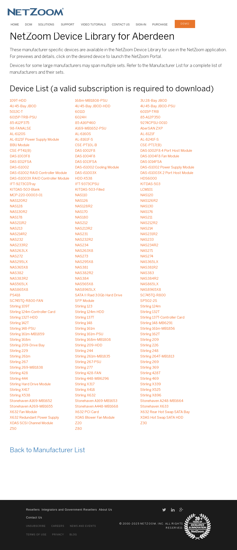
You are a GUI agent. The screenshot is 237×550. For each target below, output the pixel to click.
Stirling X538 (20, 395)
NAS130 (146, 206)
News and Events (83, 526)
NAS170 (81, 212)
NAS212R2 (149, 223)
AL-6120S (17, 134)
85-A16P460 (85, 123)
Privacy (58, 534)
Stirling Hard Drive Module (30, 384)
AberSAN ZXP (151, 128)
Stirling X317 (84, 384)
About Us (105, 509)
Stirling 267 (19, 362)
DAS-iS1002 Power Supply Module (167, 167)
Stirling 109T (20, 306)
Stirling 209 (149, 339)
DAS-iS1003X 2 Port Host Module (166, 173)
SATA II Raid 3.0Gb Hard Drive (98, 295)
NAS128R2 (84, 206)
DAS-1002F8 (85, 150)
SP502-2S (148, 301)
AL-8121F (147, 134)
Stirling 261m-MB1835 (92, 356)
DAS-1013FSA (86, 162)
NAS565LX (19, 284)
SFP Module (84, 301)
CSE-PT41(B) (20, 150)
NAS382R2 (84, 273)
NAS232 (16, 239)
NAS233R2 (19, 245)
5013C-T (16, 112)
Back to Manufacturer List (47, 450)
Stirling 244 (84, 351)
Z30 (143, 423)
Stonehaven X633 (154, 406)
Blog (73, 534)
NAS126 (81, 200)
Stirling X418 (85, 390)
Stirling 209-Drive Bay (27, 345)
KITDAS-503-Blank (25, 189)
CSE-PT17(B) (151, 145)
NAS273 (81, 256)
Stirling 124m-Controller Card (32, 312)
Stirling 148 (83, 323)
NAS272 (16, 256)
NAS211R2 (18, 223)
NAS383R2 (19, 278)
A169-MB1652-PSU (90, 128)
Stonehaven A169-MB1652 (31, 401)
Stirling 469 (149, 378)
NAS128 (16, 206)
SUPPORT (67, 24)
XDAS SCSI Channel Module (31, 423)
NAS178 (16, 217)
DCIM (28, 24)
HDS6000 (148, 178)
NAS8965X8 (150, 289)
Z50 (13, 428)
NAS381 (81, 267)
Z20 (78, 423)
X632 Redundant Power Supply (34, 417)
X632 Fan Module (23, 412)
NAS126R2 (149, 200)
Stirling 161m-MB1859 (27, 334)
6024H (80, 117)
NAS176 (146, 212)
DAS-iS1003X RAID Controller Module (39, 178)
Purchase (160, 24)
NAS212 (81, 223)
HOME (15, 24)
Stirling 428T (150, 373)
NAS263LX (19, 251)
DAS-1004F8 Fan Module (159, 156)
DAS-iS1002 (19, 167)
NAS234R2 (149, 245)
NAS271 (146, 251)
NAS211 (146, 217)
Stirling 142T (19, 323)
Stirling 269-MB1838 (26, 367)
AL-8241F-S (149, 139)
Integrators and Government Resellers (69, 509)
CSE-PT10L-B (86, 145)
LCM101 (146, 189)
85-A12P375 (19, 123)
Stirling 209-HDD (88, 345)
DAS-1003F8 (20, 156)
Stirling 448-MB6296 (92, 378)
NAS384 (82, 278)
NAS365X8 (19, 267)
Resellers (33, 509)
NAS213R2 (83, 228)
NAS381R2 (149, 267)
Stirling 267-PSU (88, 362)
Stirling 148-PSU (22, 328)
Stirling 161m (85, 328)
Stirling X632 (85, 395)
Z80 (78, 428)
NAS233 (147, 239)
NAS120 (146, 195)
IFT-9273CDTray (23, 184)
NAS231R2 (149, 234)
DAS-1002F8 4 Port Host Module (166, 150)
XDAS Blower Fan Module (95, 417)
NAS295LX (19, 262)
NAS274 (146, 256)
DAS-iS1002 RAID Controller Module (38, 173)
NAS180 (81, 217)
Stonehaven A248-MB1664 (161, 401)
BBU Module (19, 145)
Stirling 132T (150, 312)
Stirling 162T (150, 334)
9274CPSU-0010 (153, 123)
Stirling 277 (84, 367)
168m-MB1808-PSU (91, 100)
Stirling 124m (150, 306)
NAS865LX (149, 284)
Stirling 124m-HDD (89, 312)
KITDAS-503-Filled (89, 189)
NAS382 (16, 273)
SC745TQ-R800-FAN (26, 301)
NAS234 (81, 245)
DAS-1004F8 (85, 156)
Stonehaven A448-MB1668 (96, 406)
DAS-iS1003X (86, 173)
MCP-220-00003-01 (26, 195)
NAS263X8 (84, 251)
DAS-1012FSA (20, 162)
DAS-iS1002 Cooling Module (97, 167)
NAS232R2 (84, 239)
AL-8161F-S (84, 139)
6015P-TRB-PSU (23, 117)
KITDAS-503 (150, 184)
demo (185, 24)
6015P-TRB (149, 112)
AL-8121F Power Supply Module (34, 139)
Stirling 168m (20, 339)
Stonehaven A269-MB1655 (31, 406)
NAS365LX (149, 262)
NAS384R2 (149, 278)
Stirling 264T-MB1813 (157, 356)
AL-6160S (83, 134)
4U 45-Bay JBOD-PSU (157, 106)
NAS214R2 (18, 234)
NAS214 (146, 228)
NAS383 (147, 273)
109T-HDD (18, 100)
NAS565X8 (84, 284)
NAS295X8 (84, 262)
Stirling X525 (150, 390)
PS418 (15, 295)
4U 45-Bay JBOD (23, 106)
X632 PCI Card (87, 412)
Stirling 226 (149, 345)
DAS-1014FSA (151, 162)
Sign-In (141, 24)
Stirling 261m (20, 356)
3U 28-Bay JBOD (153, 100)
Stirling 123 (83, 306)
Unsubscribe (36, 526)
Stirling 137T (84, 317)
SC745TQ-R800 (153, 295)
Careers (57, 526)
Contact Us (121, 24)
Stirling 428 (19, 373)
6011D (80, 112)
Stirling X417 (19, 390)
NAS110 (81, 195)
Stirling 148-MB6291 (156, 323)
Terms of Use (36, 534)
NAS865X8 (19, 289)
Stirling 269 (149, 362)
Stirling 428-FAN (88, 373)
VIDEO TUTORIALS (93, 24)
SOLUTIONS (46, 24)
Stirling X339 (150, 384)
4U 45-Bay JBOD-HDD (92, 106)
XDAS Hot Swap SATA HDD (161, 417)
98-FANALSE (20, 128)
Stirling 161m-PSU (89, 334)
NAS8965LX (85, 289)
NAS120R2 (18, 200)
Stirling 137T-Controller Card (162, 317)
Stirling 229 (19, 351)
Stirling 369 (149, 367)
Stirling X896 (150, 395)
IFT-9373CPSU (87, 184)
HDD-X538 (83, 178)
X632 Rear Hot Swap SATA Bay (165, 412)
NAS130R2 (18, 212)
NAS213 (16, 228)
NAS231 (81, 234)
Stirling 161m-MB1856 (157, 328)
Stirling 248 (149, 351)
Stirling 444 (19, 378)
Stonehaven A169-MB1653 (96, 401)
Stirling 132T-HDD (24, 317)
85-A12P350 (150, 117)
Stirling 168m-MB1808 (93, 339)
